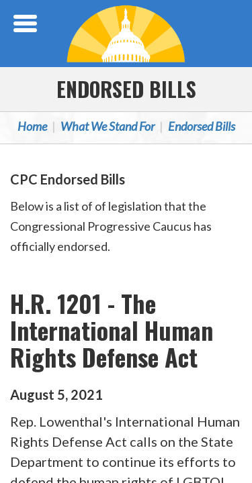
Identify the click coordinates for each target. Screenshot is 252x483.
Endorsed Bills (126, 89)
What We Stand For (107, 126)
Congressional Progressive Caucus (126, 33)
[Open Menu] (27, 23)
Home (32, 126)
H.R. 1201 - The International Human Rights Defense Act (111, 329)
